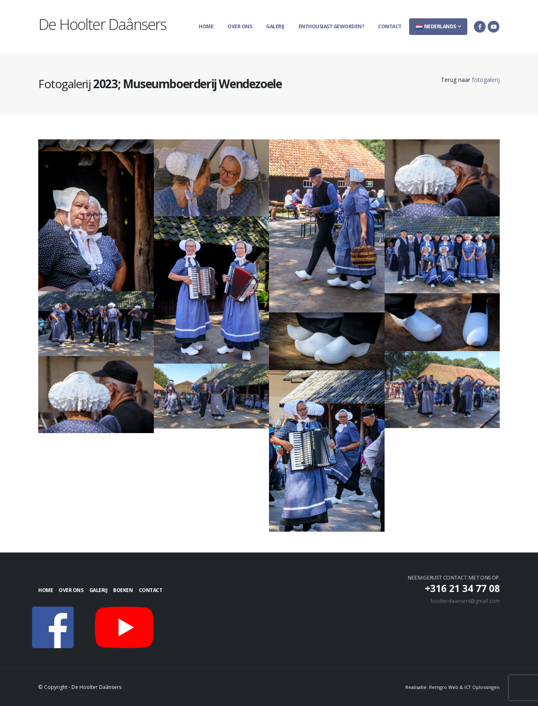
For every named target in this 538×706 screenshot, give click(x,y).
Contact (390, 26)
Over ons (239, 26)
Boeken (141, 590)
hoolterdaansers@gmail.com (464, 600)
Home (206, 26)
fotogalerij (486, 80)
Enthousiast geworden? (331, 26)
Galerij (275, 26)
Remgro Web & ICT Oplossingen (464, 687)
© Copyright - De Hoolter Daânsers (81, 687)
